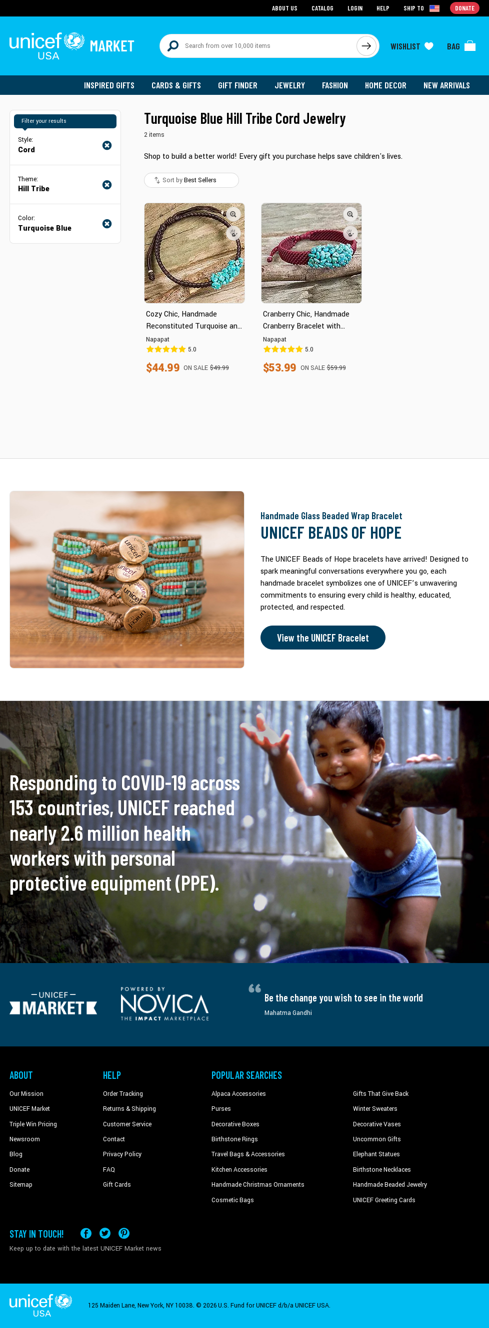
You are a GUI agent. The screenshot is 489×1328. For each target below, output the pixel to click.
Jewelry (289, 84)
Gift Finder (238, 84)
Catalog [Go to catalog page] (323, 7)
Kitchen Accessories (240, 1169)
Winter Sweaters (375, 1108)
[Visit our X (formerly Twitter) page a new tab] (105, 1233)
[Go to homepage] (72, 45)
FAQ (109, 1169)
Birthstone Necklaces (382, 1169)
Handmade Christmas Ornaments (258, 1184)
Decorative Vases (377, 1124)
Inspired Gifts (109, 84)
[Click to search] (366, 46)
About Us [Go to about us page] (285, 7)
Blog (16, 1154)
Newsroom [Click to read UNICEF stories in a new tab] (25, 1139)
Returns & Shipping (129, 1108)
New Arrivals (447, 84)
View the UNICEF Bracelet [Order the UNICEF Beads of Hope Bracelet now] (323, 638)
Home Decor (385, 84)
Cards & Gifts (176, 84)
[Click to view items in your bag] (462, 46)
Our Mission (27, 1093)
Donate (20, 1169)
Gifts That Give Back (380, 1093)
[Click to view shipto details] (422, 8)
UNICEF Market (30, 1108)
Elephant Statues (376, 1154)
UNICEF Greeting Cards (384, 1200)
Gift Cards (117, 1184)
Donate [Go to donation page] (464, 7)
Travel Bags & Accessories (248, 1154)
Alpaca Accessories (239, 1093)
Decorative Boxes (236, 1124)
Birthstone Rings (235, 1139)
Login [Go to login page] (355, 7)
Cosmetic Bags (233, 1200)
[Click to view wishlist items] (412, 45)
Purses (221, 1108)
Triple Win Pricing (33, 1124)
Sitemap (21, 1184)
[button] (233, 214)
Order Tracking (123, 1093)
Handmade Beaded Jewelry (390, 1184)
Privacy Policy (122, 1154)
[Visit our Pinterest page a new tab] (124, 1233)
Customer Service (127, 1124)
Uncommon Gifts (377, 1139)
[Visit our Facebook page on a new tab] (86, 1233)
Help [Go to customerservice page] (383, 7)
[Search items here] (258, 45)
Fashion (335, 84)
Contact (114, 1139)
